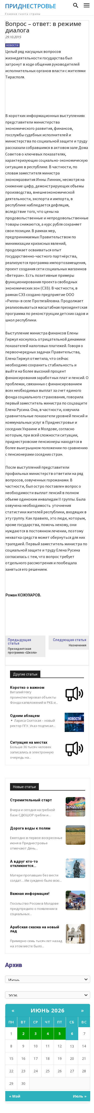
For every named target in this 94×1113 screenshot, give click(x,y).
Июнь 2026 (48, 1010)
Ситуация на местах (28, 742)
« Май (14, 1096)
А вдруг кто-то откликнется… (24, 863)
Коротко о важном (27, 687)
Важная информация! (29, 893)
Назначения (77, 645)
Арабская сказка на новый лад (34, 929)
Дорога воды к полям (30, 828)
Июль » (79, 1096)
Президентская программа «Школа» (22, 650)
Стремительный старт (31, 800)
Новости (12, 45)
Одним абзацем (25, 715)
